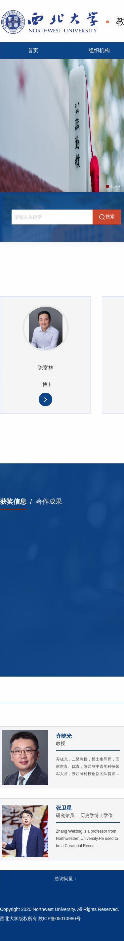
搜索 (107, 217)
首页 (33, 50)
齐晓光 (64, 736)
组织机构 (99, 50)
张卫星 (64, 808)
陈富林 (46, 368)
